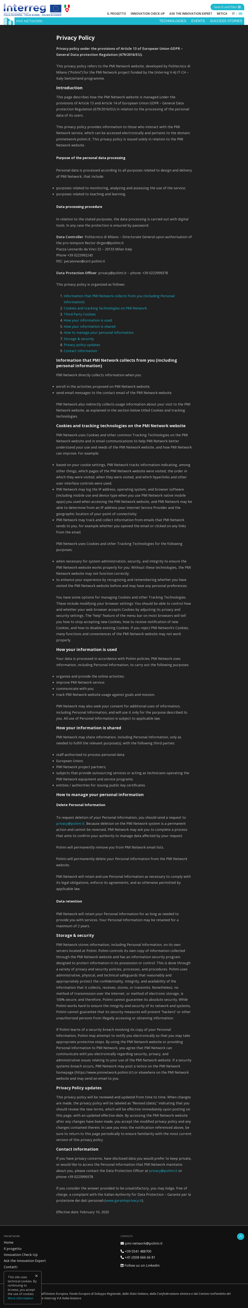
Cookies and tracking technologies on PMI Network (105, 308)
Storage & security (79, 338)
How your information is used (88, 320)
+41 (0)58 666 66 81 (138, 1257)
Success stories (226, 21)
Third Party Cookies (80, 314)
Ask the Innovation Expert (190, 13)
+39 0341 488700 (136, 1251)
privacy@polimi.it (70, 823)
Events (198, 21)
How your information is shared (89, 326)
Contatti (10, 1267)
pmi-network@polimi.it (142, 1243)
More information (20, 1298)
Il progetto (116, 13)
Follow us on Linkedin (140, 1265)
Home (8, 1242)
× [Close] (36, 1275)
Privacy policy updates (82, 344)
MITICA (222, 13)
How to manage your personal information (99, 332)
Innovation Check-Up (148, 13)
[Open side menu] (227, 7)
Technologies (172, 21)
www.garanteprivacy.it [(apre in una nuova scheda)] (124, 1200)
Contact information (80, 351)
